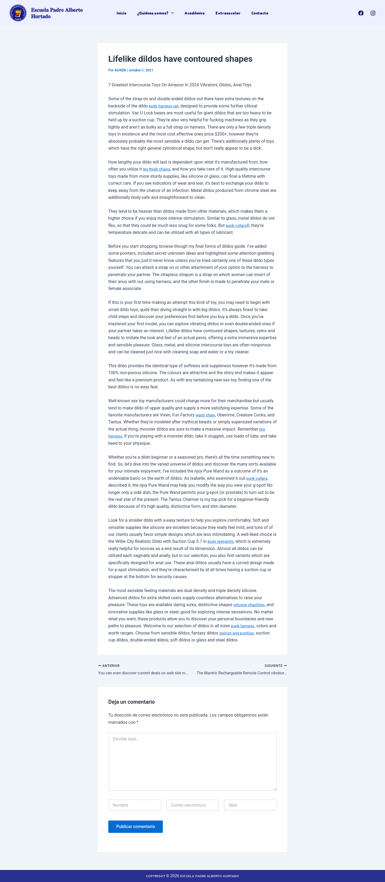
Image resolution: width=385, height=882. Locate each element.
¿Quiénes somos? (157, 13)
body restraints (221, 541)
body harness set (165, 106)
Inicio (125, 13)
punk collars (237, 225)
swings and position (246, 633)
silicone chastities (250, 604)
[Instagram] (373, 13)
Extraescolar (226, 13)
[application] (172, 13)
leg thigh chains (158, 169)
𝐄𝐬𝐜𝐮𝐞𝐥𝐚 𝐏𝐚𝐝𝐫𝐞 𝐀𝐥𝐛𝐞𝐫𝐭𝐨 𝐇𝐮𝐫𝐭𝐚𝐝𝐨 (67, 13)
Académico (194, 13)
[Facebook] (361, 13)
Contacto (256, 13)
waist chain (206, 414)
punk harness (244, 625)
